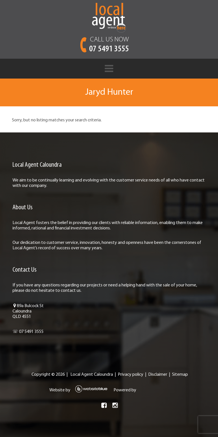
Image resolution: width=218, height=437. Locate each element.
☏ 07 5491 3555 (26, 332)
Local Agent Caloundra (91, 374)
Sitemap (179, 374)
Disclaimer (157, 374)
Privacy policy (130, 374)
